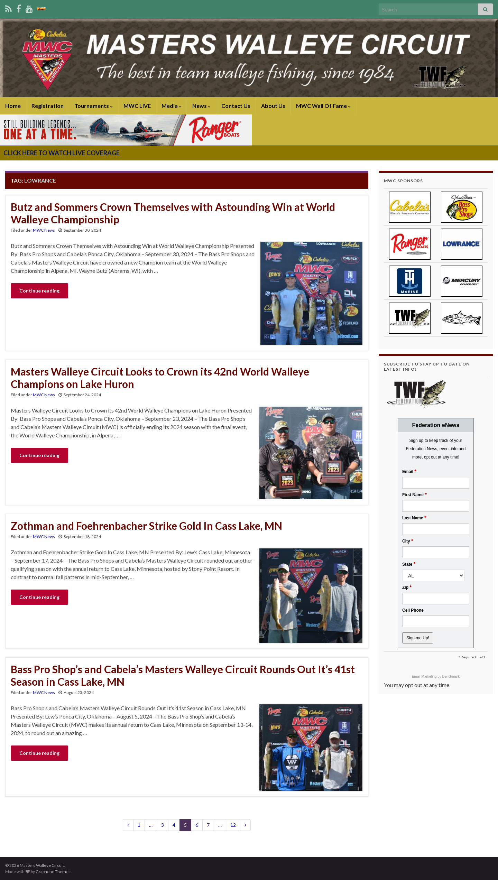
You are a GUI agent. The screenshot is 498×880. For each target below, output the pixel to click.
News (201, 105)
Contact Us (235, 105)
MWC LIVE (137, 105)
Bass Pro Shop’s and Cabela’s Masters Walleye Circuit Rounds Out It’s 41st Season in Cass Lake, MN (183, 675)
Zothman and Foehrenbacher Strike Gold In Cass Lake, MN (146, 525)
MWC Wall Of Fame (323, 105)
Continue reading (39, 291)
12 (233, 825)
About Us (273, 105)
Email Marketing (424, 676)
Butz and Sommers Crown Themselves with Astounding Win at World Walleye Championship (173, 213)
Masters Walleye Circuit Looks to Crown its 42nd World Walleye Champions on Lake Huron (160, 377)
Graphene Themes (53, 871)
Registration (47, 105)
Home (13, 105)
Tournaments (93, 105)
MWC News (44, 230)
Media (172, 105)
